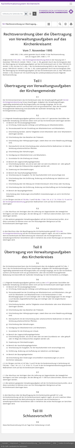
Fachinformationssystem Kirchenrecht (20, 3)
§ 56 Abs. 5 (26, 199)
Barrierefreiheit (45, 443)
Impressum (14, 443)
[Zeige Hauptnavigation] (71, 4)
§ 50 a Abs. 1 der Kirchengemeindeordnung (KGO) (31, 60)
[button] (54, 24)
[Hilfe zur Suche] (26, 14)
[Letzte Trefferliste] (30, 14)
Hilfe (54, 443)
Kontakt (5, 443)
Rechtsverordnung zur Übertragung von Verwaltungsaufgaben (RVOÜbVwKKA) (37, 24)
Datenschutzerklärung (29, 443)
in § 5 (47, 283)
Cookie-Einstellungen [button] (66, 443)
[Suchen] (34, 14)
